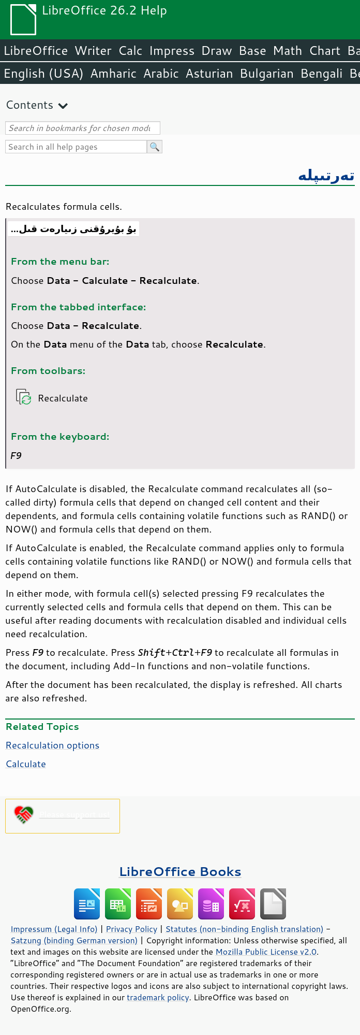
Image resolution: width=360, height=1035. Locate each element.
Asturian (209, 73)
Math (288, 50)
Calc (130, 50)
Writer (92, 50)
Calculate (25, 763)
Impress (172, 50)
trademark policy (158, 997)
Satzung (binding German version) (74, 940)
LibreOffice (35, 50)
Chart (324, 50)
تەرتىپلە (326, 174)
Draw (216, 50)
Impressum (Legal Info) (54, 929)
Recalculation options (52, 745)
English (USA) (43, 73)
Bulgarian (266, 73)
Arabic (161, 73)
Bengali (321, 73)
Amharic (113, 73)
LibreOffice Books (180, 871)
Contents (29, 104)
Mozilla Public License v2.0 (266, 951)
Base (252, 50)
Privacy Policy (131, 929)
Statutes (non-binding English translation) (244, 929)
